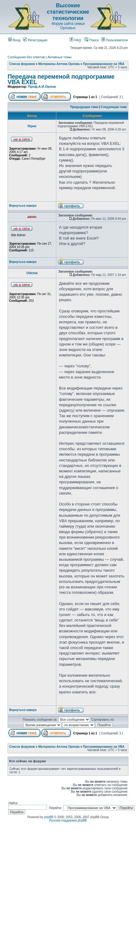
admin (31, 217)
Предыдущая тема (84, 107)
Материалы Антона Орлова (59, 64)
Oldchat (31, 273)
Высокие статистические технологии (68, 11)
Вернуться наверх (23, 205)
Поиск (92, 40)
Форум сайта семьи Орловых (68, 26)
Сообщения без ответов (26, 57)
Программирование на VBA (103, 64)
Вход (14, 40)
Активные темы (59, 57)
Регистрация (35, 40)
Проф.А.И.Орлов (42, 86)
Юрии (32, 126)
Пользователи (114, 40)
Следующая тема (114, 107)
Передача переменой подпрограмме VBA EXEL (61, 79)
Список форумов (22, 64)
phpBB (48, 817)
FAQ (75, 40)
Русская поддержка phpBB (68, 820)
